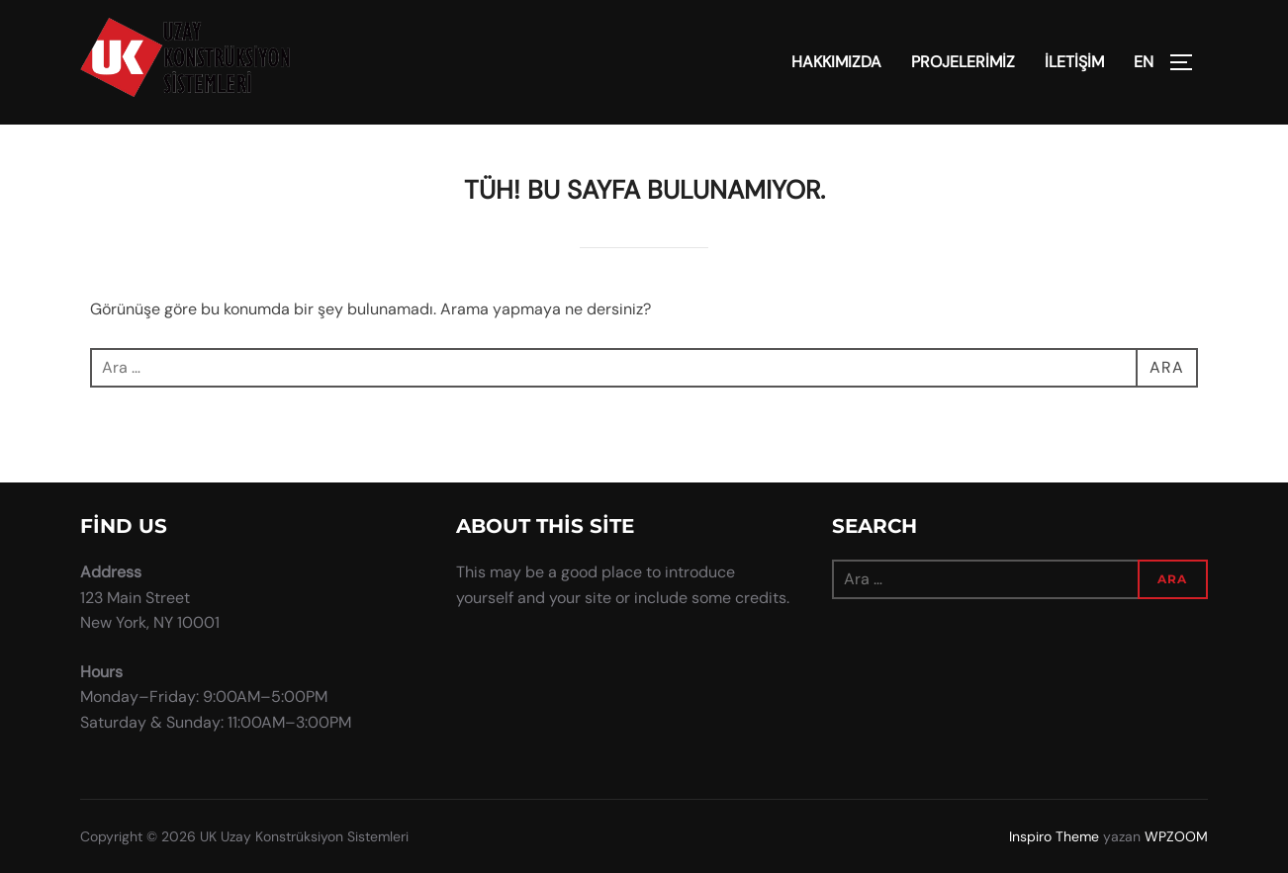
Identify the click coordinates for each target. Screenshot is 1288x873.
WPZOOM (1176, 836)
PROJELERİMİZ (963, 61)
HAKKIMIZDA (836, 61)
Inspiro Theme (1054, 836)
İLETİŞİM (1074, 61)
